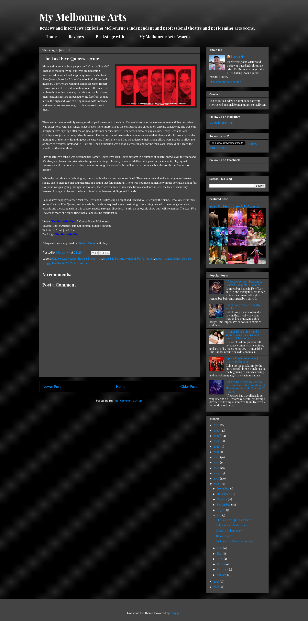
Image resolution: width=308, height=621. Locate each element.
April (220, 559)
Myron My (238, 56)
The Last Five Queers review (233, 520)
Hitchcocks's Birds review (232, 525)
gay (66, 258)
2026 (217, 425)
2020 (217, 457)
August (221, 510)
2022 (217, 446)
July (219, 515)
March (221, 564)
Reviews (76, 36)
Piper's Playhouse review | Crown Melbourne (242, 360)
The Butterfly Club (63, 263)
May (220, 553)
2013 (217, 587)
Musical (131, 258)
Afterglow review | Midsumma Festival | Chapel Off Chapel (244, 283)
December (223, 488)
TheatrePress (86, 243)
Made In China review (229, 530)
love (106, 258)
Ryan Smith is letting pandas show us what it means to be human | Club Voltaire (242, 335)
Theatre (82, 263)
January (222, 575)
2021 (217, 452)
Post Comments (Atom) (128, 400)
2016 (217, 478)
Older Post (188, 386)
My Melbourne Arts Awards (165, 36)
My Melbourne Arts (83, 16)
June (220, 548)
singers (187, 258)
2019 (217, 462)
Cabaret (57, 258)
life (100, 258)
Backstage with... (111, 36)
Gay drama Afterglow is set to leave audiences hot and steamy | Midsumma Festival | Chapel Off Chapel (245, 386)
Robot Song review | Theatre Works (243, 306)
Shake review (224, 536)
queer (158, 258)
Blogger (175, 613)
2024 (217, 436)
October (222, 499)
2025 (217, 430)
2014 (217, 581)
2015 (217, 484)
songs (46, 263)
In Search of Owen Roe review (234, 541)
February (223, 569)
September (224, 504)
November (224, 494)
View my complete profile (225, 82)
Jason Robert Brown (83, 258)
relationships (172, 258)
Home (51, 36)
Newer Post (51, 386)
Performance (145, 258)
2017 (217, 473)
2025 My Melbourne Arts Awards (234, 206)
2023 (217, 441)
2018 (217, 468)
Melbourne (117, 258)
